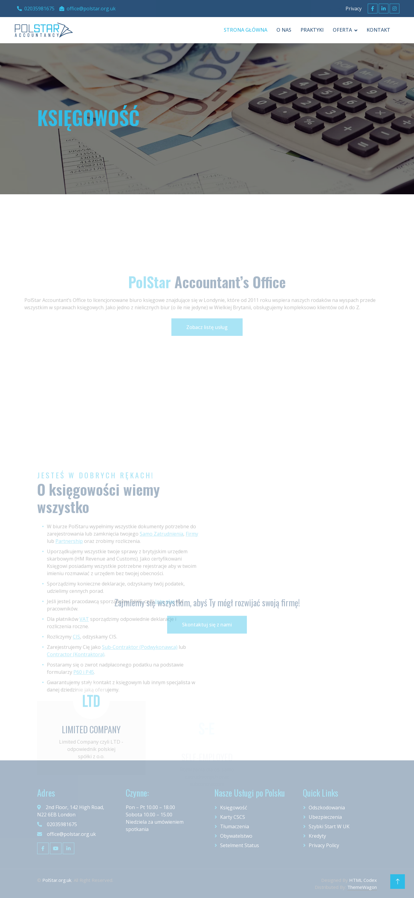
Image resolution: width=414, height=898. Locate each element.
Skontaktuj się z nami (207, 638)
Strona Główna (245, 29)
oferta (342, 29)
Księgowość (233, 807)
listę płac (165, 689)
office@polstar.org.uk (87, 8)
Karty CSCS (232, 817)
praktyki (312, 29)
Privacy (354, 8)
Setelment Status (239, 845)
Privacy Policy (324, 845)
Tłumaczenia (234, 826)
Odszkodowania (327, 807)
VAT (84, 707)
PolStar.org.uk (56, 880)
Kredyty (317, 836)
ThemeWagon (362, 887)
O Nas (283, 29)
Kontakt (378, 29)
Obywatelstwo (236, 836)
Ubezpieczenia (325, 817)
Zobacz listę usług (207, 351)
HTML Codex (363, 880)
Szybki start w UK (329, 826)
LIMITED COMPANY (91, 758)
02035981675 (35, 8)
